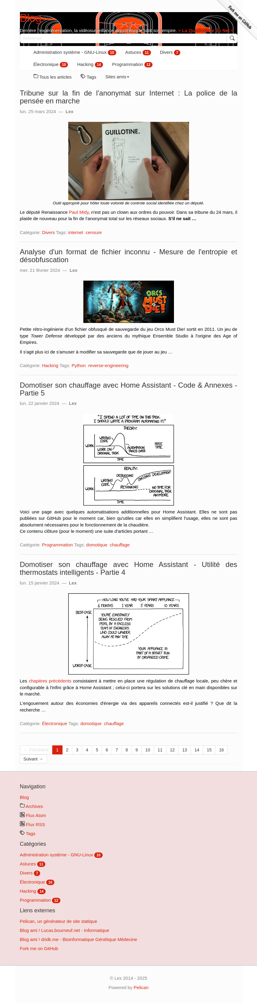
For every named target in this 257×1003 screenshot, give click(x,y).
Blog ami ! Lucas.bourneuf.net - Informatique (64, 930)
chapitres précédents (50, 680)
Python (79, 365)
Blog (31, 18)
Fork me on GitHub (39, 948)
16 (221, 749)
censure (94, 232)
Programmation (132, 64)
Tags (88, 77)
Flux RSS (32, 824)
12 (172, 749)
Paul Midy (78, 212)
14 (196, 749)
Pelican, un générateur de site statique (58, 921)
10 (147, 749)
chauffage (120, 544)
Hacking (90, 64)
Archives (31, 806)
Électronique (51, 64)
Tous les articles (53, 77)
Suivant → (33, 759)
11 (160, 749)
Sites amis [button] (117, 76)
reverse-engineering (108, 365)
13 (184, 749)
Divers (170, 52)
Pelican (141, 987)
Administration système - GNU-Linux (75, 52)
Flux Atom (33, 815)
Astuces (138, 52)
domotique (96, 544)
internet (75, 232)
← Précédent (36, 749)
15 (209, 749)
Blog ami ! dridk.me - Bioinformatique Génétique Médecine (78, 939)
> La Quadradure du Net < (205, 30)
